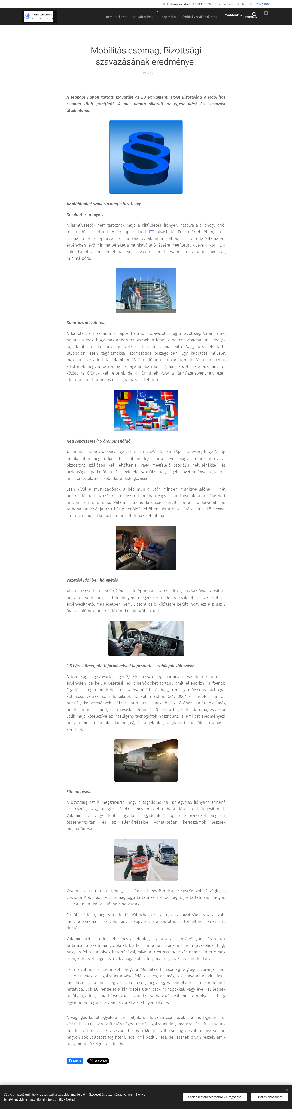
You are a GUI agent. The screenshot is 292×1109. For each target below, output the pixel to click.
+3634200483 (262, 4)
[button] (238, 16)
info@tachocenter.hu (232, 4)
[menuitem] (86, 16)
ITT (151, 231)
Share (75, 1060)
